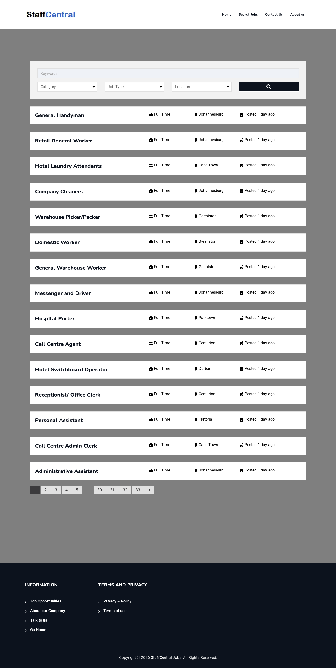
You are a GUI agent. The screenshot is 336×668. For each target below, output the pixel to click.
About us (297, 14)
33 (138, 490)
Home (227, 14)
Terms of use (115, 610)
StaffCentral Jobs (166, 657)
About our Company (47, 610)
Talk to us (38, 620)
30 (100, 490)
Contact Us (274, 14)
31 (112, 490)
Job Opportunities (45, 601)
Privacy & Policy (117, 601)
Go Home (38, 629)
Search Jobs (248, 14)
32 (125, 490)
